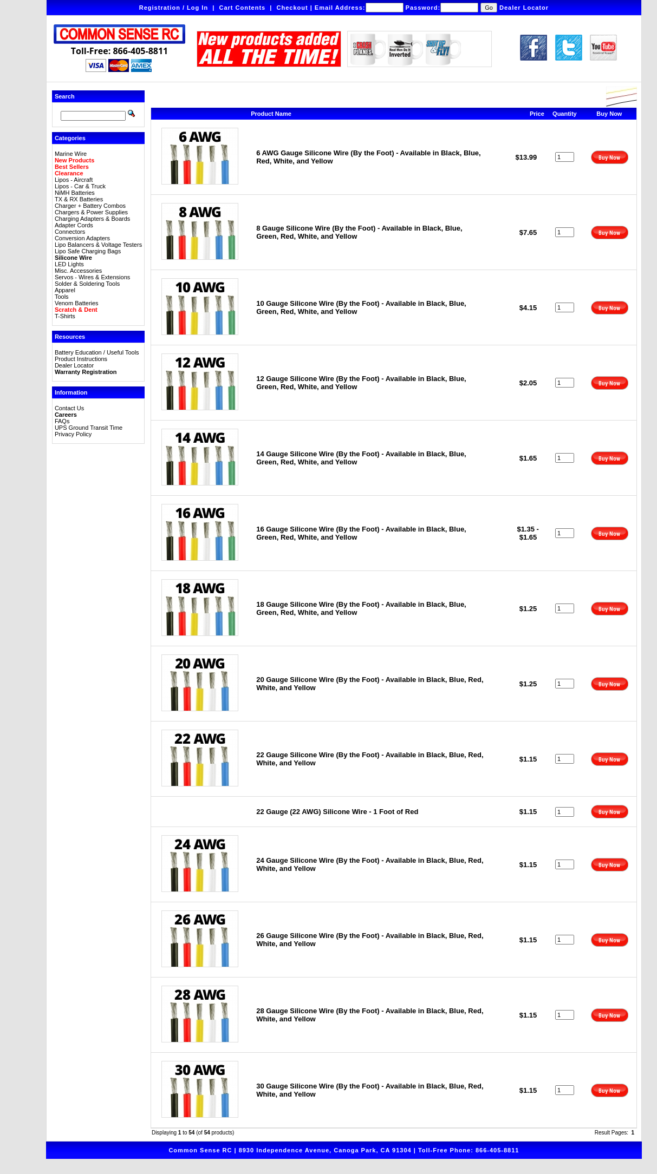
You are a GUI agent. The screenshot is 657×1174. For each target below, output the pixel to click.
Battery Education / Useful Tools (97, 352)
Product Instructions (81, 359)
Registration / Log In (173, 7)
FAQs (62, 421)
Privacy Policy (73, 434)
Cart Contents (242, 7)
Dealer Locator (524, 7)
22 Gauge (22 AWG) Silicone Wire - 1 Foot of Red (337, 812)
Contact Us (69, 408)
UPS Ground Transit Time (88, 427)
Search (65, 96)
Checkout (292, 7)
